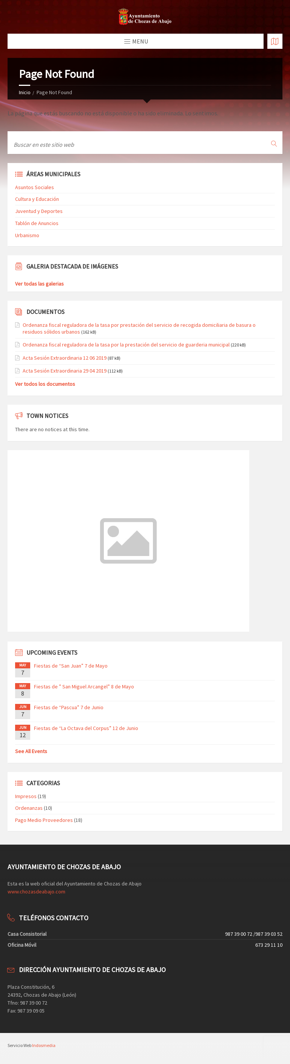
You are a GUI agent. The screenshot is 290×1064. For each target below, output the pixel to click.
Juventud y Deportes (39, 211)
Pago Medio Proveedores (44, 820)
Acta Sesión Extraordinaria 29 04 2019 (64, 370)
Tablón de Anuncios (37, 223)
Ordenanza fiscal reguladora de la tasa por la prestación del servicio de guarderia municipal (126, 344)
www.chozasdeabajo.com (36, 891)
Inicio (25, 92)
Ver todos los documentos (45, 384)
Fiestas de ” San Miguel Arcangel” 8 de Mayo (84, 686)
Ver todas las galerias (39, 283)
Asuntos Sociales (34, 187)
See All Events (31, 751)
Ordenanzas (29, 808)
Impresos (26, 796)
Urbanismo (27, 235)
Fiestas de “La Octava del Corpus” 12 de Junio (86, 728)
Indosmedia (44, 1045)
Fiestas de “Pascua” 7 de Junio (68, 707)
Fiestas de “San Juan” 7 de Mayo (71, 665)
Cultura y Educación (37, 199)
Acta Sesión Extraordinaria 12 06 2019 (64, 357)
